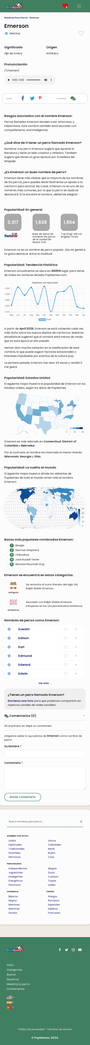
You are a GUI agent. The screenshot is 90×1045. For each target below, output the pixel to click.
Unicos (52, 840)
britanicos (13, 605)
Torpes (52, 880)
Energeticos (16, 880)
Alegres (52, 868)
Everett (24, 629)
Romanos (53, 900)
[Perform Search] (81, 821)
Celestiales (54, 844)
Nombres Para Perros (16, 17)
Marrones (14, 904)
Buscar (11, 975)
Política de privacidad (31, 1029)
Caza (51, 857)
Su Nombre (12, 746)
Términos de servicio (59, 1029)
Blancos (13, 896)
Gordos (13, 913)
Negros (13, 900)
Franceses (54, 913)
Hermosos (15, 857)
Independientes (18, 868)
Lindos (12, 840)
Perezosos (15, 885)
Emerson (34, 17)
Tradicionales (17, 849)
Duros (51, 872)
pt (10, 1007)
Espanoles (54, 904)
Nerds (51, 849)
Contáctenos (16, 989)
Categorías (14, 970)
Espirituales (15, 844)
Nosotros (13, 979)
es (10, 1002)
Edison (23, 638)
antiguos (13, 588)
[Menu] (79, 6)
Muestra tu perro (18, 984)
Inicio (10, 965)
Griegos (52, 896)
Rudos (51, 853)
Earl (21, 647)
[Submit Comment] (22, 797)
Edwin (23, 673)
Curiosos (53, 876)
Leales (51, 885)
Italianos (53, 908)
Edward (24, 665)
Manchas (14, 908)
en (10, 997)
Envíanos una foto (20, 701)
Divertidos (14, 853)
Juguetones (16, 872)
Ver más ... (45, 683)
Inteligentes (16, 876)
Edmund (25, 656)
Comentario (13, 763)
